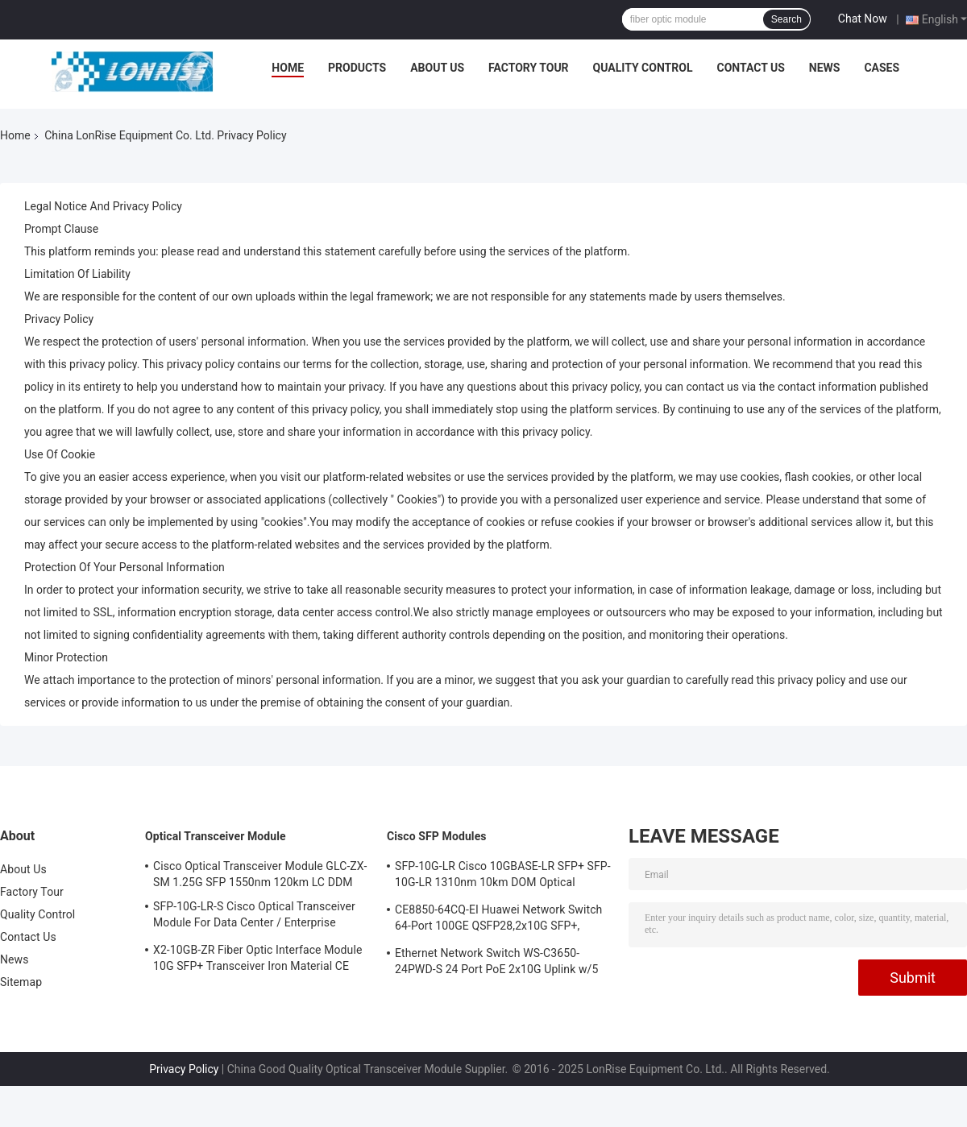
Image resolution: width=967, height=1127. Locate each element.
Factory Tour (528, 67)
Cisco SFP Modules (437, 836)
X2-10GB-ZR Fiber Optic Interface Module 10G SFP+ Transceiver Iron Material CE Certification (257, 960)
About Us (437, 67)
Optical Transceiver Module (215, 836)
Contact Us (750, 67)
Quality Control (643, 67)
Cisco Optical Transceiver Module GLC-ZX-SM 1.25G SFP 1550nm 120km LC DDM (260, 874)
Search (786, 19)
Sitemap (21, 982)
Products (357, 67)
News (824, 67)
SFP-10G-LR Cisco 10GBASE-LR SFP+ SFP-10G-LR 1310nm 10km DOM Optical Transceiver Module (503, 876)
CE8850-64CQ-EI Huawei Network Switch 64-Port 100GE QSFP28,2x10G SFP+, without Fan (498, 920)
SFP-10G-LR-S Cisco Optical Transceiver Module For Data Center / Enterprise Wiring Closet (254, 917)
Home (288, 67)
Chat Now (862, 18)
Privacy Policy (183, 1069)
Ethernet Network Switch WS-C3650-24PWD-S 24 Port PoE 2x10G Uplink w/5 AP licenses (496, 963)
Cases (881, 67)
